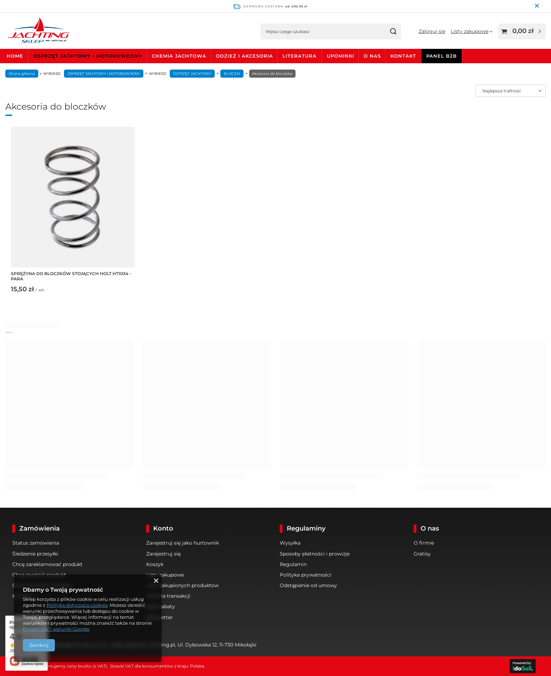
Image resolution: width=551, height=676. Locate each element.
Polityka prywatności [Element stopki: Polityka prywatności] (305, 575)
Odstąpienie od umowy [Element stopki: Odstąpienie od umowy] (308, 585)
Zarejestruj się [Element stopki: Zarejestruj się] (163, 554)
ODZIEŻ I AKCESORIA (244, 56)
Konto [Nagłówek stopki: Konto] (163, 528)
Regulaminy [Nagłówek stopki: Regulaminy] (306, 528)
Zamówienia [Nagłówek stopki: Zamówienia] (39, 528)
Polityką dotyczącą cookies (77, 605)
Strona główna (22, 73)
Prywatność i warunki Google (56, 629)
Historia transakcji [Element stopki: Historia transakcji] (168, 596)
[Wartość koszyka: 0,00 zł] (522, 31)
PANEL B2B (441, 56)
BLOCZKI (232, 73)
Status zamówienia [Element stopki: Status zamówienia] (35, 543)
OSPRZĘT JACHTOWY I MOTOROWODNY (87, 56)
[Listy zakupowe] (472, 31)
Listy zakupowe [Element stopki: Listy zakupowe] (165, 575)
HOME (15, 56)
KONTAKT (403, 56)
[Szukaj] (393, 31)
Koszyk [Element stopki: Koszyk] (154, 564)
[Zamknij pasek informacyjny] (537, 6)
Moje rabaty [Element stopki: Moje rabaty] (160, 606)
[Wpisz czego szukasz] (330, 31)
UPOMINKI (340, 56)
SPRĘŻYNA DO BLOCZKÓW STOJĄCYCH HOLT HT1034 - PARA (71, 276)
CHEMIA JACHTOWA (179, 56)
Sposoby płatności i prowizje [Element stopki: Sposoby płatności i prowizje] (315, 554)
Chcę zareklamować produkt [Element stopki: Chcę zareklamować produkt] (47, 564)
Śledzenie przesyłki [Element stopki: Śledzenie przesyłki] (35, 554)
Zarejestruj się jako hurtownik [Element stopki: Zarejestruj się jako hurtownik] (182, 543)
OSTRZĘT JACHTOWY (192, 73)
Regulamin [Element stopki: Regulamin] (293, 564)
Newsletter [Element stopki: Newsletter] (159, 617)
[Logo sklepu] (38, 31)
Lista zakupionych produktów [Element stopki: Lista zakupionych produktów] (182, 585)
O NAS (372, 56)
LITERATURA (300, 56)
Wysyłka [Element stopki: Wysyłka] (290, 543)
